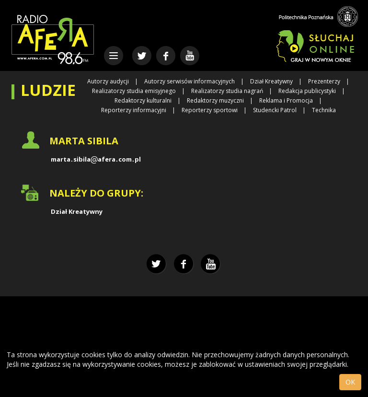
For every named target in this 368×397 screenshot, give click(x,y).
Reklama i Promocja (286, 100)
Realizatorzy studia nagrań (227, 91)
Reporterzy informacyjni (133, 110)
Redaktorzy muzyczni (215, 100)
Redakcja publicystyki (307, 91)
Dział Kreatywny (271, 81)
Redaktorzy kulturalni (143, 100)
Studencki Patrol (275, 110)
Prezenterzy (324, 81)
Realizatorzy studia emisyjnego (134, 91)
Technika (324, 110)
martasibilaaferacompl (96, 159)
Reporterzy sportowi (210, 110)
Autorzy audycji (108, 81)
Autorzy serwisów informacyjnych (189, 81)
